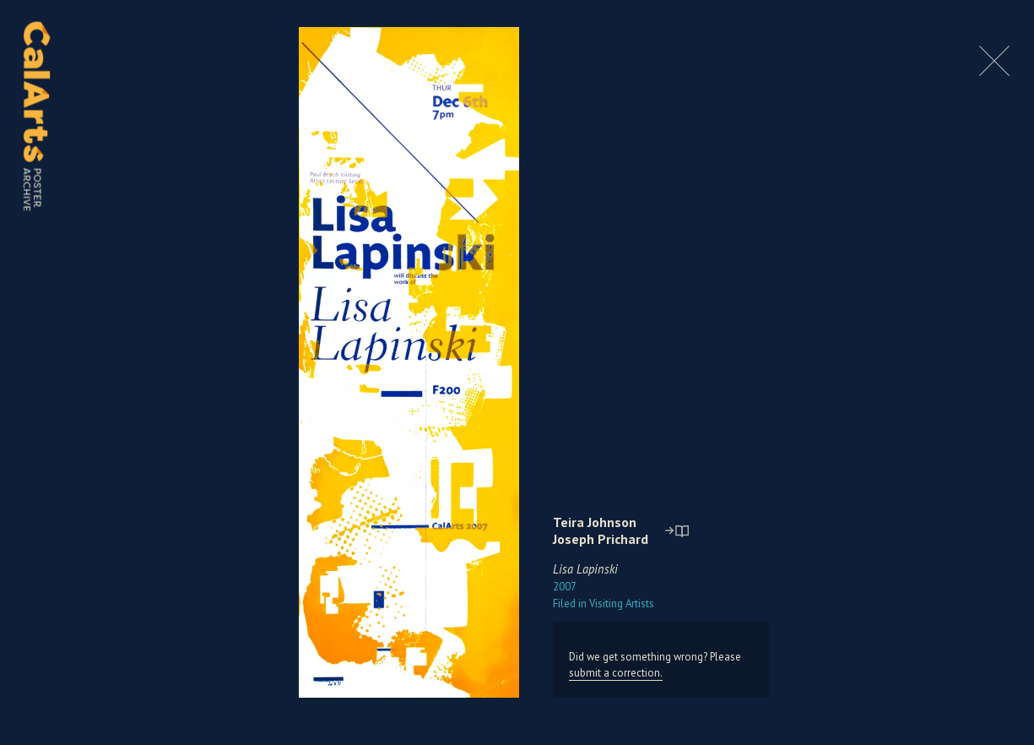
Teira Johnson (594, 522)
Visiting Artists (603, 603)
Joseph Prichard (600, 538)
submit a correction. (616, 673)
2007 (565, 586)
